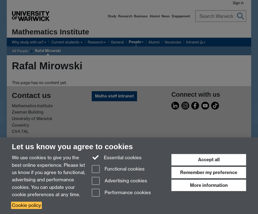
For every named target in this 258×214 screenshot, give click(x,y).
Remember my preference (208, 172)
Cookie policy (26, 205)
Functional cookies (118, 169)
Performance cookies (121, 193)
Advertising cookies (119, 181)
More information (209, 185)
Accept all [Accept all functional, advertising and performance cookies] (209, 160)
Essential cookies (117, 157)
